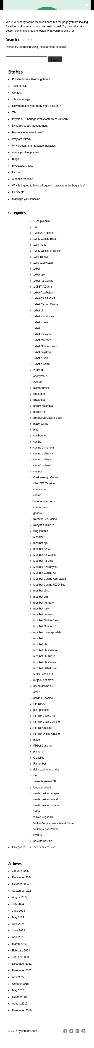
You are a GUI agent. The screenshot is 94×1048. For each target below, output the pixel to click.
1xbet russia (40, 358)
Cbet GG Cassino (44, 483)
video (36, 811)
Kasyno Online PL (44, 525)
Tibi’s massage (21, 99)
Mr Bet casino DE (44, 674)
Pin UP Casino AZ (44, 715)
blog (36, 429)
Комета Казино (42, 841)
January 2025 (20, 870)
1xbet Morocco (42, 340)
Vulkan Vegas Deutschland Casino (54, 823)
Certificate (18, 192)
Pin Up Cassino (42, 727)
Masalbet (38, 537)
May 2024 (18, 917)
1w (35, 227)
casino (37, 441)
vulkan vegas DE (43, 817)
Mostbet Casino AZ (44, 572)
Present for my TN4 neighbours (31, 79)
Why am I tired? (21, 139)
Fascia (16, 172)
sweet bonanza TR (44, 781)
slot (35, 775)
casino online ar (42, 459)
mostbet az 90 (41, 549)
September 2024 (22, 890)
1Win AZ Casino (43, 233)
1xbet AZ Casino (43, 280)
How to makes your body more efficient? (36, 105)
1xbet (36, 268)
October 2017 (20, 997)
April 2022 (18, 977)
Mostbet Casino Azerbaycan (50, 578)
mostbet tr (39, 638)
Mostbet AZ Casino (44, 554)
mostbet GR (40, 596)
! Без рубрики (41, 221)
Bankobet (39, 393)
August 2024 (19, 897)
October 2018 (20, 983)
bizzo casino (40, 423)
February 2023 (21, 950)
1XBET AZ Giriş (42, 286)
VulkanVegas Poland (45, 829)
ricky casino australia (46, 769)
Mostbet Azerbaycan (45, 567)
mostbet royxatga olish (47, 632)
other (36, 692)
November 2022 (21, 970)
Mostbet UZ (40, 644)
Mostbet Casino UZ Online (49, 584)
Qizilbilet (38, 757)
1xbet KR (38, 328)
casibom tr (39, 435)
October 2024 (20, 884)
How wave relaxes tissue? (28, 132)
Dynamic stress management (29, 125)
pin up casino (41, 709)
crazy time (39, 489)
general (37, 513)
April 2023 (18, 937)
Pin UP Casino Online (46, 721)
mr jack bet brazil (43, 680)
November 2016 (21, 1010)
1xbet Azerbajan (43, 292)
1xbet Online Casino (45, 346)
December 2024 (21, 877)
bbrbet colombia (43, 406)
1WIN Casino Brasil (45, 238)
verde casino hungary (46, 793)
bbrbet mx (39, 411)
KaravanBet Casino (45, 519)
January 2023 (20, 957)
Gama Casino (41, 507)
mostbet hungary (43, 602)
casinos (38, 471)
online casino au (43, 686)
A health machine (22, 179)
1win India (39, 244)
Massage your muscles (26, 199)
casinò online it (42, 465)
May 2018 (18, 990)
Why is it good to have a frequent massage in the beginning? (49, 185)
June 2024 (18, 910)
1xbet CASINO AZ (44, 298)
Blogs (15, 159)
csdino (37, 495)
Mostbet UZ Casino (45, 650)
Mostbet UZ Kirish (44, 656)
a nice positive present (25, 152)
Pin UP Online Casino (46, 733)
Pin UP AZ (39, 704)
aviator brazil (41, 388)
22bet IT (38, 370)
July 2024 (18, 904)
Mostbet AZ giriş (43, 560)
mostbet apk (40, 543)
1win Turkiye (41, 256)
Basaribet (39, 399)
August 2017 (19, 1003)
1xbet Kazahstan (43, 316)
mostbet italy (41, 608)
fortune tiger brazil (44, 501)
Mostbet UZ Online (44, 662)
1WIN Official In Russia (47, 250)
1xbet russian (41, 364)
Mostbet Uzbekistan (45, 668)
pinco (36, 739)
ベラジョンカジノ (44, 847)
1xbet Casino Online (45, 304)
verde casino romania (46, 805)
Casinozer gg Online (45, 477)
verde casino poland (45, 799)
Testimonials (19, 85)
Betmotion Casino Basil (47, 417)
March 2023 (19, 944)
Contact (16, 92)
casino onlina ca (43, 453)
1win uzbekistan (43, 262)
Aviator (37, 382)
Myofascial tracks (22, 165)
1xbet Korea (40, 322)
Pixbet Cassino (42, 745)
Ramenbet (39, 763)
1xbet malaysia (42, 334)
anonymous (40, 376)
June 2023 (18, 930)
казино (37, 835)
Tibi (14, 112)
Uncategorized (42, 787)
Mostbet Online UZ (44, 626)
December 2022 (21, 963)
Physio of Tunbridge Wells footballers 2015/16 (40, 119)
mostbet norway (43, 614)
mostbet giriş (41, 590)
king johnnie (40, 531)
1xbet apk (39, 274)
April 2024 (18, 924)
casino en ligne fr (43, 447)
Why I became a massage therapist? (34, 145)
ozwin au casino (43, 698)
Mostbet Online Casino (47, 620)
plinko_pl (38, 751)
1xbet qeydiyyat (42, 352)
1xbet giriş (39, 310)
